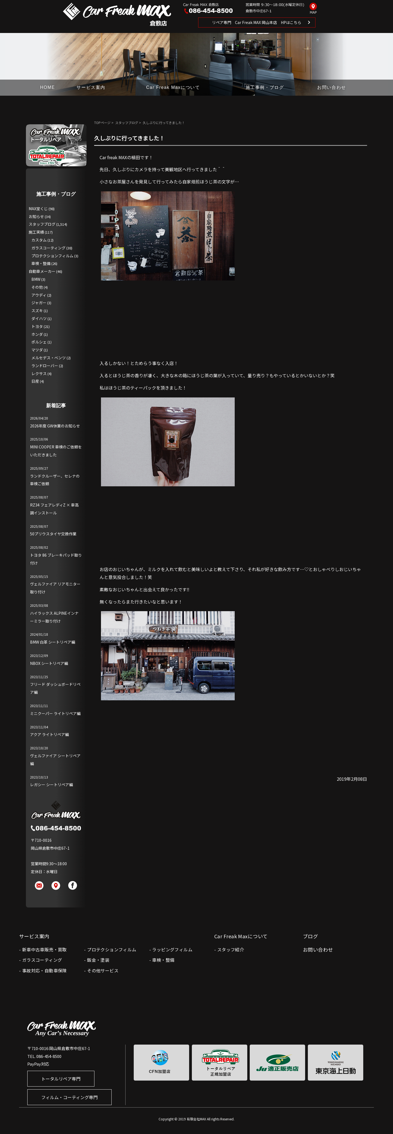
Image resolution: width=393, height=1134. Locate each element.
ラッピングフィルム (172, 949)
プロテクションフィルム (52, 255)
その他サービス (102, 970)
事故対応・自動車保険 (44, 970)
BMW (35, 279)
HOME (47, 87)
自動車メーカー (42, 271)
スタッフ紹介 (230, 949)
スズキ (37, 310)
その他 (37, 287)
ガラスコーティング (48, 248)
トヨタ (37, 326)
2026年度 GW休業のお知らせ (55, 426)
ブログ (310, 936)
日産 (35, 381)
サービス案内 (90, 87)
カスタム (39, 240)
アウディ (38, 295)
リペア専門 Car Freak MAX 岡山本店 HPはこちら (256, 22)
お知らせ (36, 216)
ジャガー (38, 302)
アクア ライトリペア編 (49, 734)
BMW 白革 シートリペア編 (52, 642)
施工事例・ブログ (265, 87)
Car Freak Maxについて (173, 87)
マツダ (37, 349)
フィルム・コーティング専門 (69, 1097)
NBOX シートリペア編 (49, 663)
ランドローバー (44, 365)
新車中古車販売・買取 (44, 949)
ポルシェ (39, 342)
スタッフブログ (126, 122)
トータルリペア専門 (61, 1078)
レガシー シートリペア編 (51, 784)
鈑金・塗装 (98, 960)
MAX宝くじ (38, 208)
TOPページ (102, 122)
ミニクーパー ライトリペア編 (55, 713)
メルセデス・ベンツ (48, 357)
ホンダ (37, 334)
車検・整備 (40, 263)
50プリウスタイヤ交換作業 (53, 533)
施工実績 (36, 232)
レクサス (39, 373)
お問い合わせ (331, 87)
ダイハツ (39, 318)
